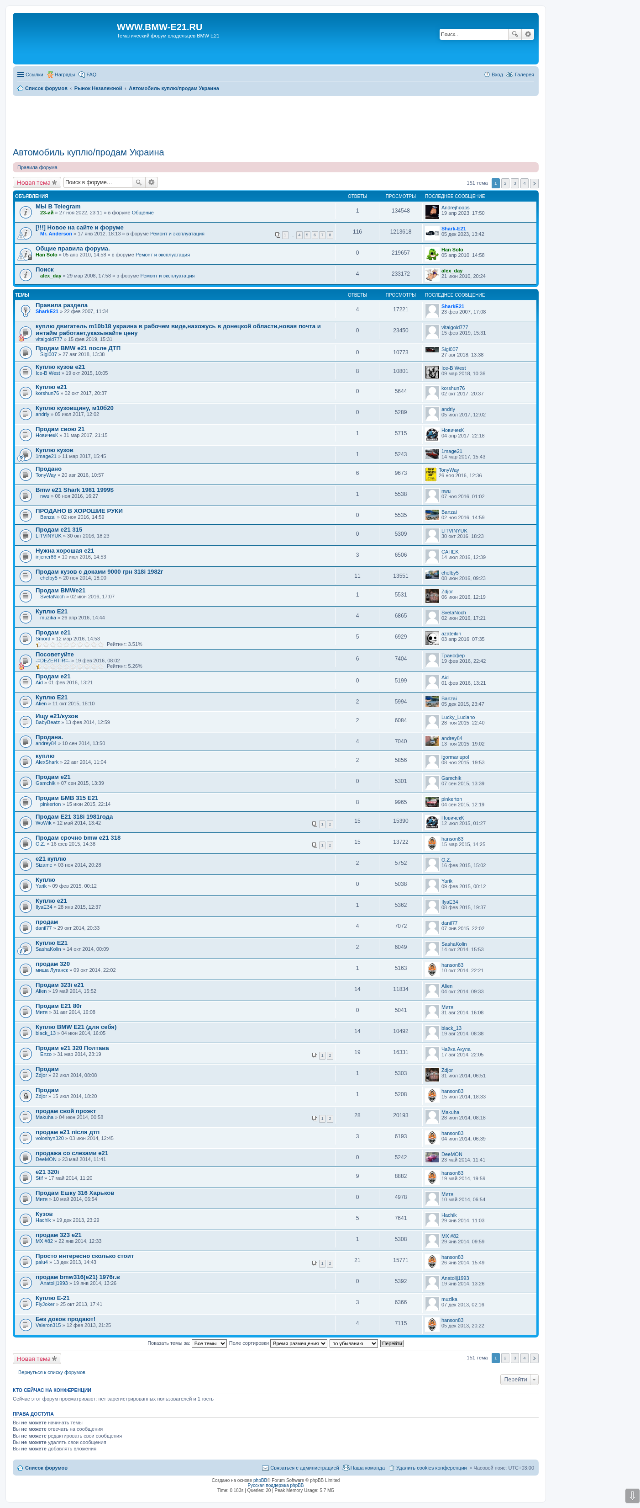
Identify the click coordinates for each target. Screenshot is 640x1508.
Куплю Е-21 (53, 1298)
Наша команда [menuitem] (368, 1468)
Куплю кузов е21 (60, 366)
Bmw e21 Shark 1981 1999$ (75, 489)
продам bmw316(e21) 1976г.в (78, 1277)
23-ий (46, 212)
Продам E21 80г (59, 1005)
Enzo (46, 1054)
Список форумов (46, 1468)
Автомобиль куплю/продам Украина (88, 152)
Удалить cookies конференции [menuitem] (431, 1468)
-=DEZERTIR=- (53, 660)
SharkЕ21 (47, 311)
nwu (44, 496)
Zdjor (447, 591)
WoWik (44, 823)
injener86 (46, 557)
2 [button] (505, 183)
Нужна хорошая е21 (65, 550)
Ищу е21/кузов (57, 716)
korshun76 (47, 393)
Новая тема (34, 182)
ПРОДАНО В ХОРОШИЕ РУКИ (79, 510)
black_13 (46, 1033)
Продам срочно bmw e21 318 (78, 837)
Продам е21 (53, 632)
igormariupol (455, 757)
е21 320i (47, 1171)
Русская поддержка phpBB (275, 1485)
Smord (43, 638)
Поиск (515, 34)
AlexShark (47, 762)
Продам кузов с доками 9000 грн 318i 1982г (99, 571)
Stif (39, 1178)
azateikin (451, 633)
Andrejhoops (455, 207)
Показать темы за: (187, 1343)
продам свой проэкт (66, 1111)
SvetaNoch (52, 596)
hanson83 (452, 839)
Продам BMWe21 (60, 590)
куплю (45, 755)
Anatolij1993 (54, 1283)
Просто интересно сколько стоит (85, 1255)
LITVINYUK (49, 535)
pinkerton (50, 804)
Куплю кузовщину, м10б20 (75, 408)
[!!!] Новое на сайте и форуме (80, 227)
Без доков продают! (65, 1319)
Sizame (44, 865)
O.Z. (40, 844)
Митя (41, 1012)
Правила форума (37, 167)
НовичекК (47, 435)
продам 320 (53, 963)
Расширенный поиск (528, 34)
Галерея (524, 74)
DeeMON (46, 1159)
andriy (42, 414)
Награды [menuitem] (65, 74)
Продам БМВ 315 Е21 (67, 797)
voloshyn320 (50, 1138)
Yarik (41, 886)
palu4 (42, 1262)
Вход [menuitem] (497, 74)
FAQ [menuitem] (91, 74)
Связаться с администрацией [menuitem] (304, 1468)
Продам (47, 1069)
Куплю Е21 (52, 611)
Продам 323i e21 (60, 984)
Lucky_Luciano (458, 717)
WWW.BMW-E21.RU (159, 27)
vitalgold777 (49, 339)
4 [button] (524, 183)
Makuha (44, 1117)
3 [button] (515, 183)
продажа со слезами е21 (72, 1153)
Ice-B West (48, 373)
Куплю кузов (54, 450)
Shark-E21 (453, 228)
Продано (49, 468)
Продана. (49, 737)
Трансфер (453, 655)
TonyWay (46, 475)
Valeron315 (48, 1325)
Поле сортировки (278, 1343)
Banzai (48, 517)
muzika (48, 617)
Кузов (44, 1213)
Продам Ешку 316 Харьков (75, 1192)
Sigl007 (48, 354)
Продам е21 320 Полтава (72, 1047)
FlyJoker (45, 1304)
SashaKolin (48, 949)
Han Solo (47, 254)
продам (47, 921)
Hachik (43, 1220)
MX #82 (44, 1241)
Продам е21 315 (59, 529)
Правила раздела (62, 305)
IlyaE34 (44, 907)
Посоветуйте (55, 654)
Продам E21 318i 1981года (74, 816)
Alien (41, 703)
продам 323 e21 (59, 1234)
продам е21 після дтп (68, 1132)
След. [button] (534, 183)
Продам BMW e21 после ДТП (78, 348)
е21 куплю (51, 858)
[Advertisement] (276, 118)
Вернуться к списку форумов (51, 1372)
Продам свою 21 (60, 429)
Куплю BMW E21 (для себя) (76, 1026)
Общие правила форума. (73, 248)
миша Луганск (52, 970)
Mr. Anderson (56, 233)
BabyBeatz (48, 722)
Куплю (45, 879)
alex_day (50, 275)
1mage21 (46, 456)
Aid (39, 682)
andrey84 (46, 743)
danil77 (44, 928)
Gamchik (45, 783)
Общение (143, 212)
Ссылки (34, 74)
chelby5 (49, 578)
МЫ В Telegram (58, 206)
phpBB (260, 1480)
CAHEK (450, 551)
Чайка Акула (456, 1049)
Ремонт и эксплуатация (177, 233)
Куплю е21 (51, 387)
